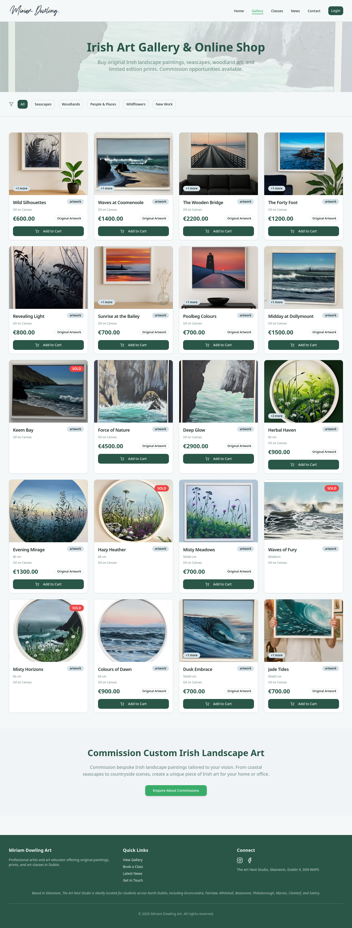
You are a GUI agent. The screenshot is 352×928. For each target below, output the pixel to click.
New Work (164, 104)
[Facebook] (250, 860)
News (295, 11)
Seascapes (43, 104)
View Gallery (133, 859)
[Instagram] (240, 860)
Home (239, 11)
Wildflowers (136, 104)
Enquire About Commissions (176, 790)
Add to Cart (48, 231)
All (23, 104)
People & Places (103, 104)
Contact (314, 11)
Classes (277, 11)
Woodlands (71, 104)
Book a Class (133, 866)
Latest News (133, 873)
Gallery (257, 11)
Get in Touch (133, 880)
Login (335, 10)
